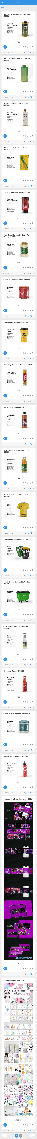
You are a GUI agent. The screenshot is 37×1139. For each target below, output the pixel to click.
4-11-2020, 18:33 (8, 750)
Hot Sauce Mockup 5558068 (13, 671)
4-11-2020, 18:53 (8, 358)
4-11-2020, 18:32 (8, 793)
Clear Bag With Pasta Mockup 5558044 (17, 365)
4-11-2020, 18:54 (8, 316)
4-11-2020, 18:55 (8, 273)
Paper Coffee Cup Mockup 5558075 (16, 322)
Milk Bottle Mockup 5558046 (13, 407)
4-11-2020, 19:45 (8, 97)
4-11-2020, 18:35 (8, 665)
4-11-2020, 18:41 (8, 533)
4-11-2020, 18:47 (8, 444)
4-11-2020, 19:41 (8, 186)
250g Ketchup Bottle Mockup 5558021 (17, 192)
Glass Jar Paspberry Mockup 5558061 (17, 279)
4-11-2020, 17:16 (8, 974)
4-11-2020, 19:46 (8, 52)
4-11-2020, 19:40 (8, 229)
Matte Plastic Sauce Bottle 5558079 (16, 756)
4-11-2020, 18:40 (8, 575)
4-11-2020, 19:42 (8, 141)
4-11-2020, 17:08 (8, 1130)
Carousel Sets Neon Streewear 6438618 (18, 799)
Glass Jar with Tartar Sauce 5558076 (16, 714)
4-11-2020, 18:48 (8, 401)
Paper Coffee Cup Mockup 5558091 (16, 539)
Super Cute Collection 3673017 (14, 980)
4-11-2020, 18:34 (8, 707)
